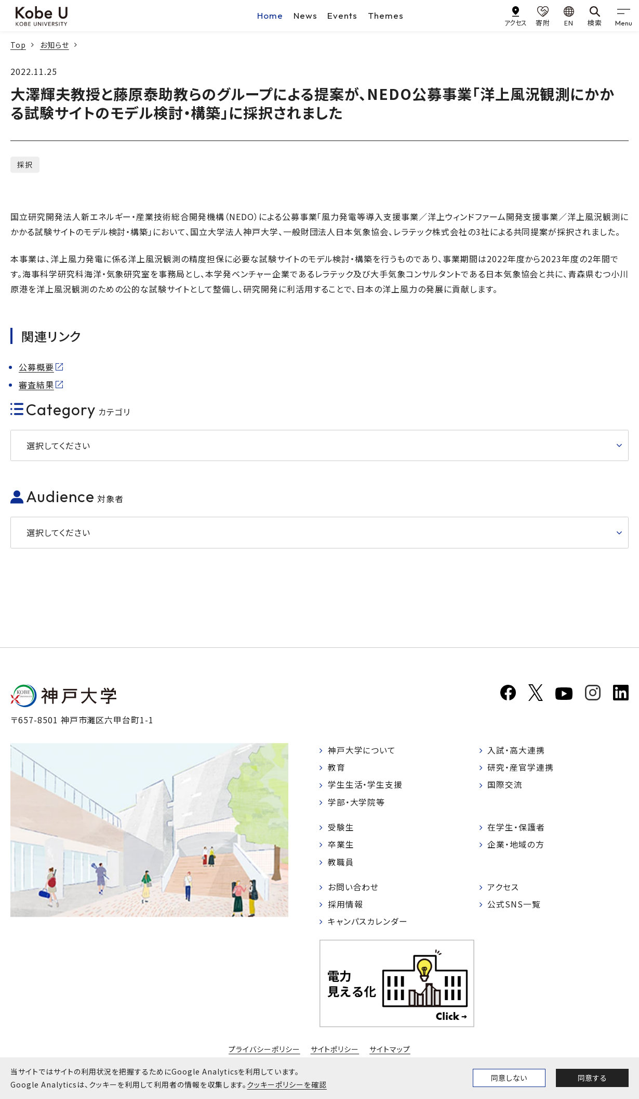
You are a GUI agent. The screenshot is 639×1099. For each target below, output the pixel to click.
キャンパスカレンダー (368, 924)
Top (18, 45)
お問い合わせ (353, 889)
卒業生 (341, 846)
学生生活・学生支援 (365, 785)
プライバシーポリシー (264, 1051)
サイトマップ (389, 1051)
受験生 (341, 828)
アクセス (504, 889)
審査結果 (36, 384)
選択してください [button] (58, 445)
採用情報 (345, 906)
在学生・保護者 (516, 828)
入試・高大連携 (516, 750)
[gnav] (623, 15)
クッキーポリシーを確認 (287, 1084)
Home (270, 15)
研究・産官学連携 (521, 768)
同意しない (509, 1077)
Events (342, 15)
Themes (386, 15)
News (305, 15)
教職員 (341, 864)
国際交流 (505, 785)
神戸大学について (362, 750)
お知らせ (54, 45)
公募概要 (36, 367)
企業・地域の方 (516, 846)
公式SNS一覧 (514, 906)
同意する (592, 1077)
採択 (25, 164)
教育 (336, 768)
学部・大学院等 (356, 803)
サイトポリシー (335, 1051)
